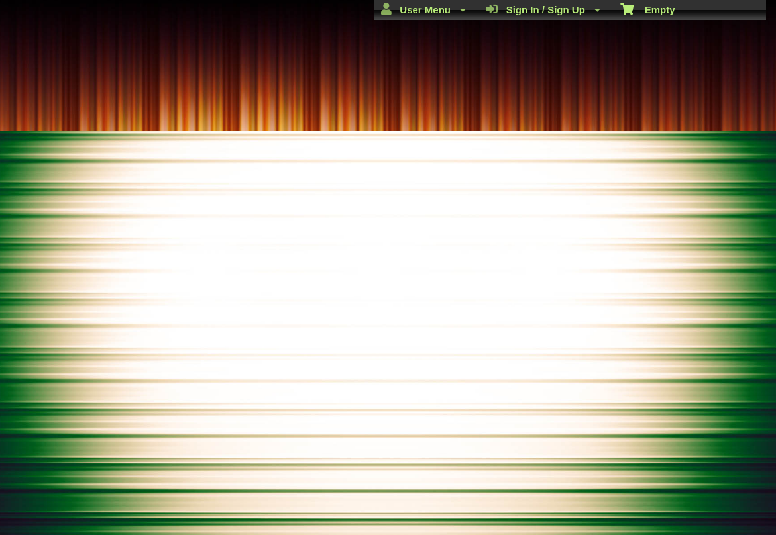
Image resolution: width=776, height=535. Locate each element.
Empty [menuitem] (647, 8)
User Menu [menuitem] (423, 9)
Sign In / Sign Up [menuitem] (543, 9)
